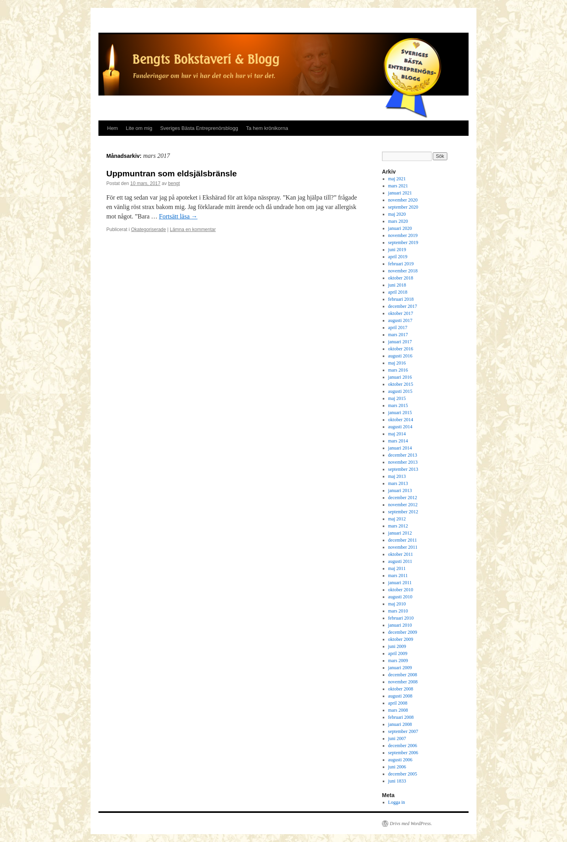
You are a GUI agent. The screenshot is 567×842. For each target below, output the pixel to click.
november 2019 (403, 235)
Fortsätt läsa (178, 216)
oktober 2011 (400, 554)
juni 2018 (397, 285)
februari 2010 (401, 618)
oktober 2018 (400, 278)
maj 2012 (397, 519)
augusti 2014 (400, 426)
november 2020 (403, 200)
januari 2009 (400, 667)
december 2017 (402, 306)
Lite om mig (139, 128)
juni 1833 (397, 781)
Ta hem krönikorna (267, 128)
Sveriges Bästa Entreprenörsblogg (199, 128)
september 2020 (403, 207)
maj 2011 (397, 568)
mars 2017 (398, 334)
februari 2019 (401, 263)
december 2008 (402, 674)
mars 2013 (398, 483)
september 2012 (403, 511)
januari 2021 (400, 193)
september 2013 (403, 469)
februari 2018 (401, 299)
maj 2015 (397, 398)
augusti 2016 (400, 356)
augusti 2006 (400, 759)
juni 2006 (397, 767)
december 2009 (402, 632)
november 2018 (403, 271)
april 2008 (398, 703)
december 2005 (402, 774)
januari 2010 (400, 625)
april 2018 (398, 292)
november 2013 (403, 462)
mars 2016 (398, 370)
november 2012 (403, 504)
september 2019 (403, 242)
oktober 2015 (400, 384)
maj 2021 (397, 178)
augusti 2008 (400, 696)
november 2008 (403, 682)
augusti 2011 (400, 561)
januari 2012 (400, 533)
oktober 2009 (400, 639)
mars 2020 (398, 221)
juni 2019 (397, 249)
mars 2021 (398, 186)
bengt (174, 183)
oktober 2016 (400, 349)
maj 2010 (397, 604)
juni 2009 (397, 646)
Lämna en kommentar (193, 229)
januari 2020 (400, 228)
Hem (112, 128)
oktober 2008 (400, 689)
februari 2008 (401, 717)
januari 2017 (400, 341)
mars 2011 (398, 575)
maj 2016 (397, 363)
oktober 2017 (400, 313)
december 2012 (402, 497)
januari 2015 (400, 412)
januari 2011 (400, 582)
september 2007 (403, 731)
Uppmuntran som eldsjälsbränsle (171, 173)
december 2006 (402, 745)
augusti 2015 (400, 391)
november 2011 (403, 547)
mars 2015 (398, 405)
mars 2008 (398, 710)
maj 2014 (397, 434)
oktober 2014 (400, 419)
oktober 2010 (400, 589)
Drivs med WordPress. (411, 823)
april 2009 (398, 653)
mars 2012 (398, 526)
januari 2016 (400, 377)
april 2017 (398, 327)
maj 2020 (397, 214)
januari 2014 (400, 448)
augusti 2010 (400, 597)
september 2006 (403, 752)
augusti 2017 (400, 320)
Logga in (396, 802)
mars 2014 (398, 441)
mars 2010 (398, 611)
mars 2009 (398, 660)
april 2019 (398, 256)
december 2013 (402, 455)
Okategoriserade (148, 229)
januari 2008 (400, 724)
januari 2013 (400, 490)
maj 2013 (397, 476)
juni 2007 (397, 738)
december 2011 (402, 540)
